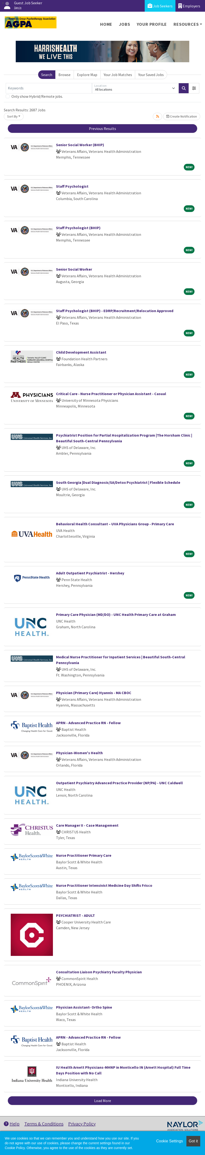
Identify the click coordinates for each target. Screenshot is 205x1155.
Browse (64, 74)
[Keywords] (49, 88)
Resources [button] (186, 24)
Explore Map (87, 74)
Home (106, 24)
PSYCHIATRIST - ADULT (75, 915)
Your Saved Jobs (151, 74)
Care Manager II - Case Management (87, 825)
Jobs (124, 24)
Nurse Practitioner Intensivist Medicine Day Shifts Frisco (104, 885)
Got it (193, 1141)
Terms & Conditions (43, 1124)
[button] (194, 88)
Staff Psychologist (72, 186)
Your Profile (152, 24)
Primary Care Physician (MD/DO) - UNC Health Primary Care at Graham (116, 614)
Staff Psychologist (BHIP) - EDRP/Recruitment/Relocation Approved (114, 310)
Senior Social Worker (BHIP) (80, 144)
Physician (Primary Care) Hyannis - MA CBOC (93, 692)
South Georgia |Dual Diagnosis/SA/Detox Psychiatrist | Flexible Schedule (118, 482)
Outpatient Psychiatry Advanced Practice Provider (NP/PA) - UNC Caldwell (119, 782)
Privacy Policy (82, 1124)
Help (12, 1124)
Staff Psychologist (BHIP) (78, 227)
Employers (189, 6)
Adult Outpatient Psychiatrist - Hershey (90, 573)
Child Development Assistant (81, 352)
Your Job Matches (118, 74)
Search (46, 74)
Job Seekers (160, 6)
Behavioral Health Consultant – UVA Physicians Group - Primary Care (115, 523)
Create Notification (181, 116)
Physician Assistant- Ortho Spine (84, 1007)
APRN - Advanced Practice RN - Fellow (88, 722)
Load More (102, 1100)
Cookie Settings (169, 1141)
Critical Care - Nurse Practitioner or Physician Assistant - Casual (111, 393)
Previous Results (102, 128)
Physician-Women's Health (79, 752)
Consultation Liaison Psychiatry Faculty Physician (99, 971)
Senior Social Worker (74, 269)
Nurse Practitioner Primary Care (83, 855)
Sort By (12, 116)
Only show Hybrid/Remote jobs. (37, 96)
